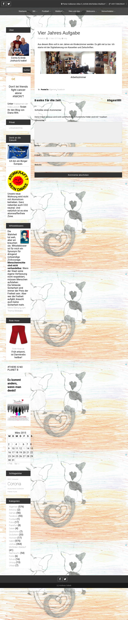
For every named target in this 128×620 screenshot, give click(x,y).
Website (38, 165)
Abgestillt (114, 100)
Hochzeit (13, 538)
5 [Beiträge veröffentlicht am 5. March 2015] (19, 444)
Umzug (12, 562)
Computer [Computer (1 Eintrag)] (15, 479)
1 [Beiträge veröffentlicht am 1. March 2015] (30, 440)
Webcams (90, 11)
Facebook (61, 90)
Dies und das (74, 11)
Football (45, 11)
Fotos (11, 522)
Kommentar (40, 120)
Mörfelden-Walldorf (17, 547)
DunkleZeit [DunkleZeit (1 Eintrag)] (20, 489)
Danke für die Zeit (48, 100)
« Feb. (10, 463)
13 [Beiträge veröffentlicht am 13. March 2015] (24, 448)
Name (38, 145)
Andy (65, 38)
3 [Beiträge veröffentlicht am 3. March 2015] (12, 444)
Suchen (26, 70)
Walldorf (58, 11)
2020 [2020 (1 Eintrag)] (9, 479)
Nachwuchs (14, 553)
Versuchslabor (107, 11)
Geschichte (14, 531)
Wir (34, 11)
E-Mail (38, 155)
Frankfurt (13, 525)
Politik (11, 556)
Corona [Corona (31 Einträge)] (14, 483)
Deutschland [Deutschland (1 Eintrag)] (12, 489)
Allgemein (52, 90)
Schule (12, 559)
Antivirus (13, 510)
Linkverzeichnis (16, 128)
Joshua (12, 544)
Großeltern (13, 535)
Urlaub (12, 565)
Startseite (23, 11)
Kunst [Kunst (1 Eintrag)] (15, 492)
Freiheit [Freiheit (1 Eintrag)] (10, 492)
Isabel (11, 541)
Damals (12, 513)
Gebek (12, 528)
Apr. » (16, 463)
